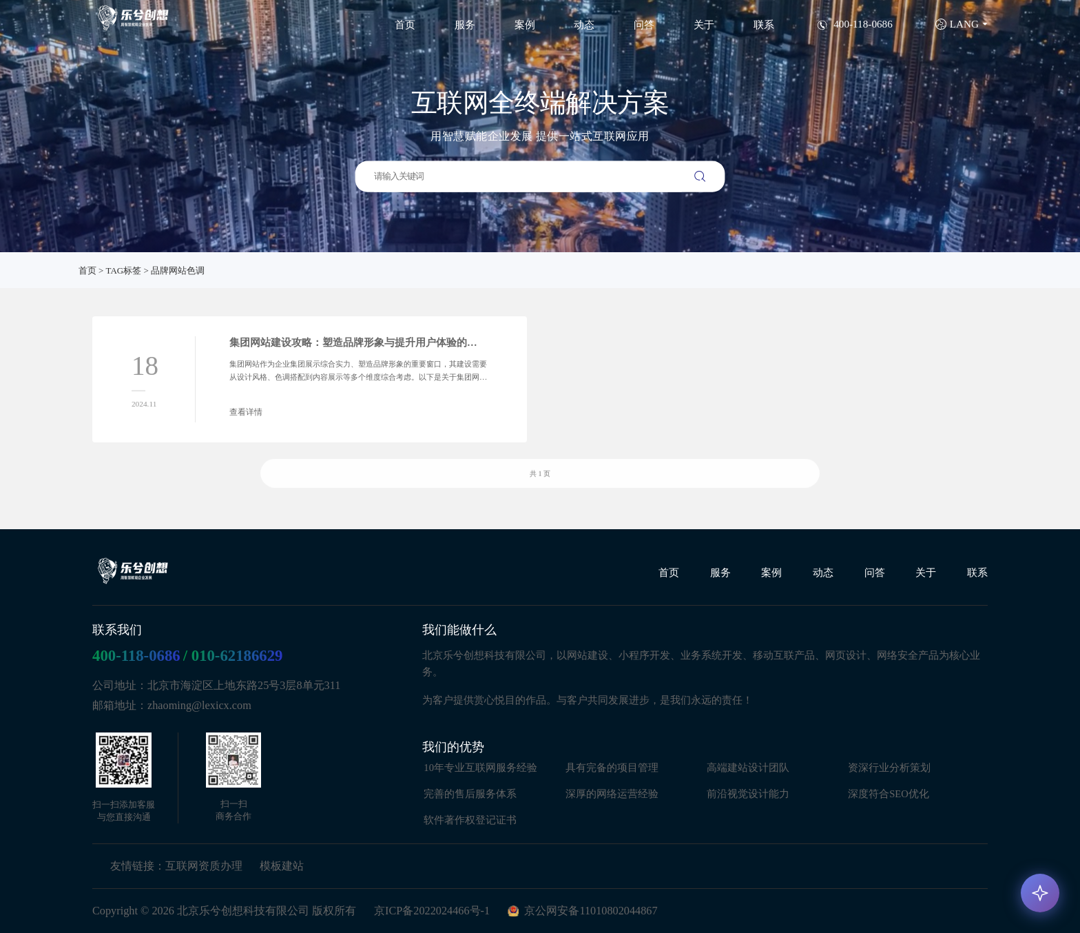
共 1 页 (540, 486)
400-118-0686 (136, 655)
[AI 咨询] (1040, 893)
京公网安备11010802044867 (590, 911)
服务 (465, 24)
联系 (764, 24)
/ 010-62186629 (233, 655)
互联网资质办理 (203, 865)
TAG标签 (124, 270)
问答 (644, 24)
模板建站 (282, 865)
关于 (704, 24)
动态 (584, 24)
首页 (405, 24)
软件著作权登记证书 (470, 819)
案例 (525, 24)
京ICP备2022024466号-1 (432, 911)
